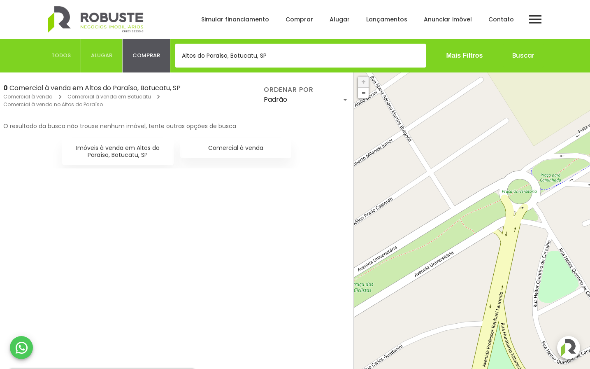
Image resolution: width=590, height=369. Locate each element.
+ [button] (363, 82)
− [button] (364, 93)
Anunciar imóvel (448, 19)
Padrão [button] (275, 99)
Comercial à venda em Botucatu (109, 96)
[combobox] (300, 56)
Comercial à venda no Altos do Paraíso (53, 104)
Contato (501, 19)
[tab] (61, 55)
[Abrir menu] (535, 19)
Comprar (299, 19)
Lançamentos (386, 19)
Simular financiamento (235, 19)
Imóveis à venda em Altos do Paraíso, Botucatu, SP (118, 151)
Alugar (340, 19)
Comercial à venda (28, 96)
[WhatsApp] (21, 347)
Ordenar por (288, 89)
